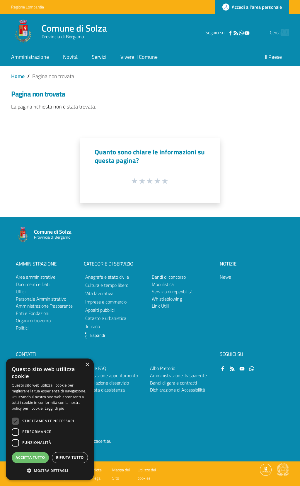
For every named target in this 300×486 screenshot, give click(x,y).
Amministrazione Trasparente (44, 305)
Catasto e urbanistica (105, 318)
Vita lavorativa (99, 293)
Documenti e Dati (33, 284)
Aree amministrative (35, 276)
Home (18, 76)
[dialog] (50, 419)
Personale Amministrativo (41, 298)
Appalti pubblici (100, 309)
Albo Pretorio (162, 368)
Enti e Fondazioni (32, 313)
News (225, 276)
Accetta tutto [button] (30, 457)
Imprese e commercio (106, 301)
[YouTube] (237, 32)
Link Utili (160, 305)
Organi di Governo (33, 320)
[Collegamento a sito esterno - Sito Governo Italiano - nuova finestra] (283, 469)
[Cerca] (282, 32)
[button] (93, 335)
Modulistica (163, 284)
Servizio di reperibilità (172, 291)
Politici (22, 327)
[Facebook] (220, 32)
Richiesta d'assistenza (103, 389)
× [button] (87, 365)
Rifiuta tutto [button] (70, 457)
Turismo (92, 326)
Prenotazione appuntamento (110, 375)
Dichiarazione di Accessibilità (177, 389)
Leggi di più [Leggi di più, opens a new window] (54, 408)
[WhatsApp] (231, 32)
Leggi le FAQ (94, 368)
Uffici (20, 291)
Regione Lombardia (27, 7)
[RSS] (226, 32)
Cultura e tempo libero (106, 285)
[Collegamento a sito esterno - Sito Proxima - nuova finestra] (266, 469)
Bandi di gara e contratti (173, 382)
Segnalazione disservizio (105, 382)
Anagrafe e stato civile (107, 276)
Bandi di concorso (169, 276)
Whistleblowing (167, 298)
